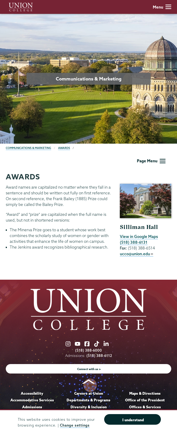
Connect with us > (89, 369)
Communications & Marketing (28, 148)
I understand (133, 420)
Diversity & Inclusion (89, 407)
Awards (64, 148)
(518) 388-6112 (99, 355)
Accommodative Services (32, 400)
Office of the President (145, 400)
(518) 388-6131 (134, 242)
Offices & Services (145, 407)
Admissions (32, 407)
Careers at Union (88, 393)
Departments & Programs (88, 400)
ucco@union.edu (136, 253)
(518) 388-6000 (88, 350)
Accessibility (32, 393)
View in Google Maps (139, 236)
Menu (162, 7)
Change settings (74, 425)
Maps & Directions (145, 393)
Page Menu (151, 160)
